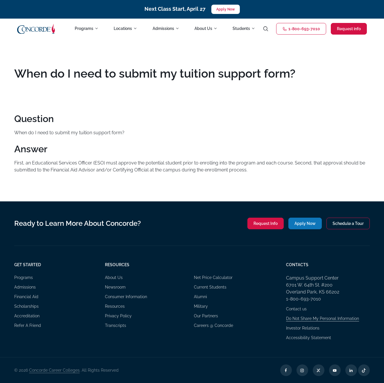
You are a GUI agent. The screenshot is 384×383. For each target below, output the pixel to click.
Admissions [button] (163, 28)
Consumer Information (126, 296)
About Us (114, 277)
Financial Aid (26, 296)
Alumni (200, 296)
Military (201, 306)
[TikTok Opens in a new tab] (364, 370)
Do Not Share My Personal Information (322, 318)
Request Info (265, 223)
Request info (349, 28)
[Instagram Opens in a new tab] (302, 370)
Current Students (210, 287)
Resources (115, 306)
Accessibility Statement (308, 337)
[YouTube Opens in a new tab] (335, 370)
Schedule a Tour (348, 223)
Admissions (25, 287)
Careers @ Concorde (213, 325)
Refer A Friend (27, 325)
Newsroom (115, 287)
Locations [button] (123, 28)
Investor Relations (302, 328)
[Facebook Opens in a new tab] (286, 370)
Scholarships (26, 306)
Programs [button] (84, 28)
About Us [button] (203, 28)
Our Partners (206, 316)
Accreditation (27, 316)
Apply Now (225, 9)
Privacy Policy (118, 316)
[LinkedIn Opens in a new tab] (351, 370)
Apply (305, 223)
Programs (23, 277)
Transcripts (115, 325)
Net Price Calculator (213, 277)
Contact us (296, 309)
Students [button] (241, 28)
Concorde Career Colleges (54, 370)
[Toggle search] (266, 29)
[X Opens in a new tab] (318, 370)
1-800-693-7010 (301, 28)
